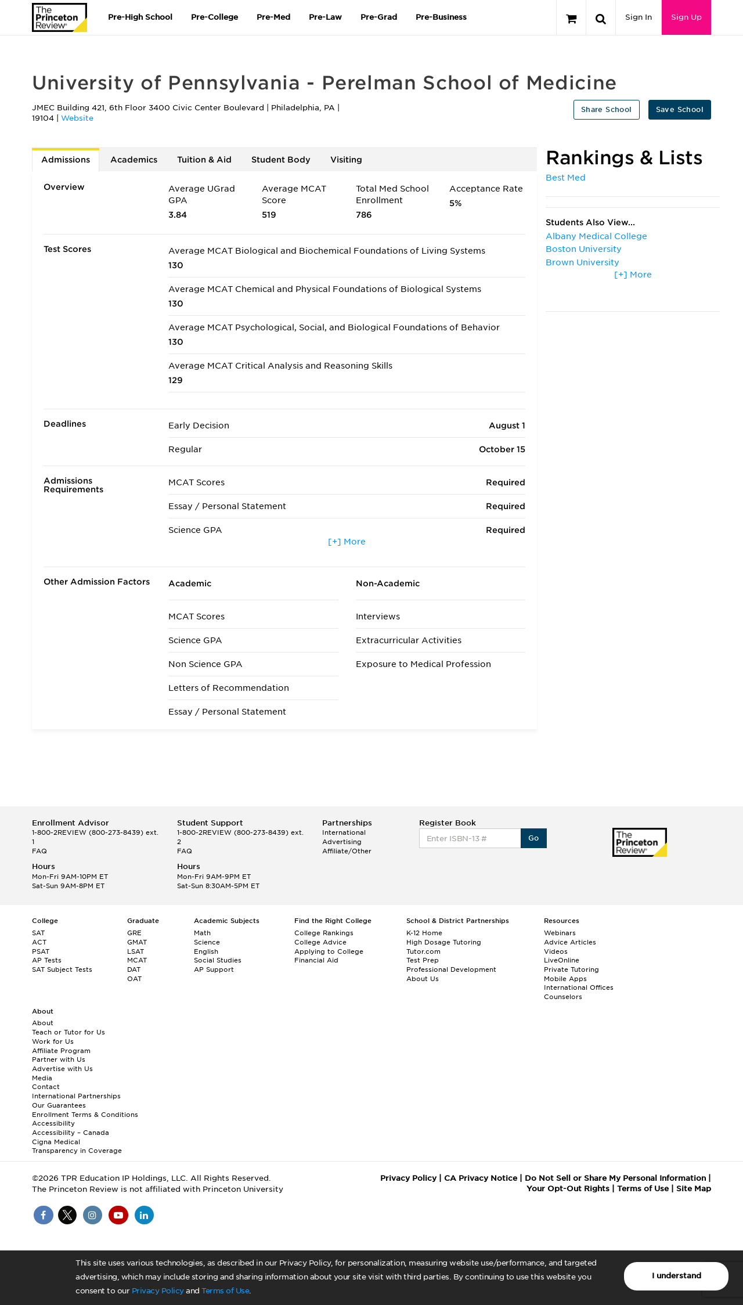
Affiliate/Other (347, 851)
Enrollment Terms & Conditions (85, 1115)
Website (77, 118)
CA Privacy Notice (480, 1178)
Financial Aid (316, 960)
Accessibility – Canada (70, 1133)
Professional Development (451, 969)
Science (207, 942)
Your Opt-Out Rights (567, 1188)
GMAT (137, 942)
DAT (133, 969)
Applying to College (328, 951)
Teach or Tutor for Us (68, 1032)
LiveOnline (561, 960)
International (344, 832)
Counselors (563, 997)
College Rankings (324, 933)
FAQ (39, 851)
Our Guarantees (59, 1105)
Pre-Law (325, 17)
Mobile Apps (565, 979)
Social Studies (217, 960)
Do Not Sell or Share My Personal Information (615, 1178)
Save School (680, 109)
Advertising (342, 842)
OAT (134, 979)
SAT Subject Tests (62, 969)
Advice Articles (570, 942)
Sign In (638, 17)
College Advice (320, 942)
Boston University (584, 249)
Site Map (693, 1188)
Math (202, 933)
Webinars (560, 933)
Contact (46, 1087)
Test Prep (422, 960)
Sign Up (686, 17)
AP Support (214, 969)
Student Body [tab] (281, 159)
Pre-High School (140, 17)
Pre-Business (441, 17)
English (206, 951)
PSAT (40, 951)
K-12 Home (424, 933)
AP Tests (47, 960)
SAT (38, 933)
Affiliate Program (61, 1051)
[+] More (347, 541)
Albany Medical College (596, 236)
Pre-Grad (378, 17)
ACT (39, 942)
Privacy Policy (158, 1290)
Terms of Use (225, 1290)
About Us (422, 979)
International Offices (579, 987)
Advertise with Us (62, 1069)
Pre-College (214, 17)
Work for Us (53, 1041)
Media (42, 1078)
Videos (556, 951)
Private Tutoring (571, 969)
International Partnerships (76, 1096)
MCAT (137, 960)
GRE (134, 933)
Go (533, 838)
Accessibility (53, 1123)
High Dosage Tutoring (443, 942)
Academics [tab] (133, 159)
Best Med (566, 177)
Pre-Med (273, 17)
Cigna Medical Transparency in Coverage (77, 1146)
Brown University (582, 262)
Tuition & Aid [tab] (204, 159)
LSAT (135, 951)
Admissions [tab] (65, 159)
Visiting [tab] (346, 159)
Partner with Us (58, 1059)
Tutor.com (423, 951)
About (42, 1023)
